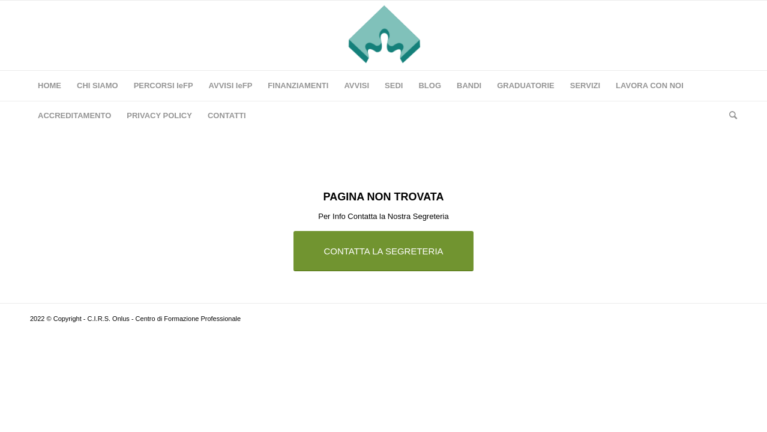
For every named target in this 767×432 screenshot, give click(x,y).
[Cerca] (729, 116)
